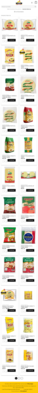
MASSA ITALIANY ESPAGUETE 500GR (9, 367)
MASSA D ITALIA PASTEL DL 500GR (27, 36)
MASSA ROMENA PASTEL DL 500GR (8, 126)
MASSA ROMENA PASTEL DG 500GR (27, 96)
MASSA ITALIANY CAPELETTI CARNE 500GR (27, 307)
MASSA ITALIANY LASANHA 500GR (8, 66)
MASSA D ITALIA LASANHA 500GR (8, 186)
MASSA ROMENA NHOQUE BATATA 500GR (8, 246)
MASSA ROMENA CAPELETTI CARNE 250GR (9, 216)
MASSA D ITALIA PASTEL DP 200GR (27, 186)
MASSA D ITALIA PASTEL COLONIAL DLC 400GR (8, 307)
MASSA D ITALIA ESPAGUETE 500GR (27, 156)
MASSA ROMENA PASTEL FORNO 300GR (27, 246)
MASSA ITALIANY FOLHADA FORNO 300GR (27, 367)
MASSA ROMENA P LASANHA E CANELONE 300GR (9, 96)
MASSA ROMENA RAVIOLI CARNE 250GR (8, 276)
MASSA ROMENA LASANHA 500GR (27, 66)
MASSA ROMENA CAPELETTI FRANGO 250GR (27, 216)
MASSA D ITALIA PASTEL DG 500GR (8, 36)
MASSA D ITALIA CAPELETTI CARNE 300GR (27, 126)
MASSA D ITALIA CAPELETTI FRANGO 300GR (8, 156)
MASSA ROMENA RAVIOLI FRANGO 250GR (27, 276)
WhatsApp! (30, 383)
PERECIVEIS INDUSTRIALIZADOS (14, 9)
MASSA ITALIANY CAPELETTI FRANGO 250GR (9, 336)
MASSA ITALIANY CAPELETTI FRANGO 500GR (27, 336)
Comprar (11, 40)
